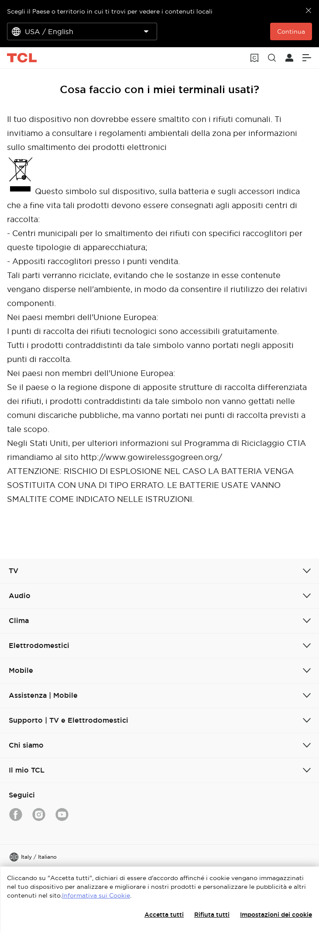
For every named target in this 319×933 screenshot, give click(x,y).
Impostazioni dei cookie (276, 915)
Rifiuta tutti (212, 915)
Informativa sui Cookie (96, 895)
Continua (291, 31)
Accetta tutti (164, 915)
